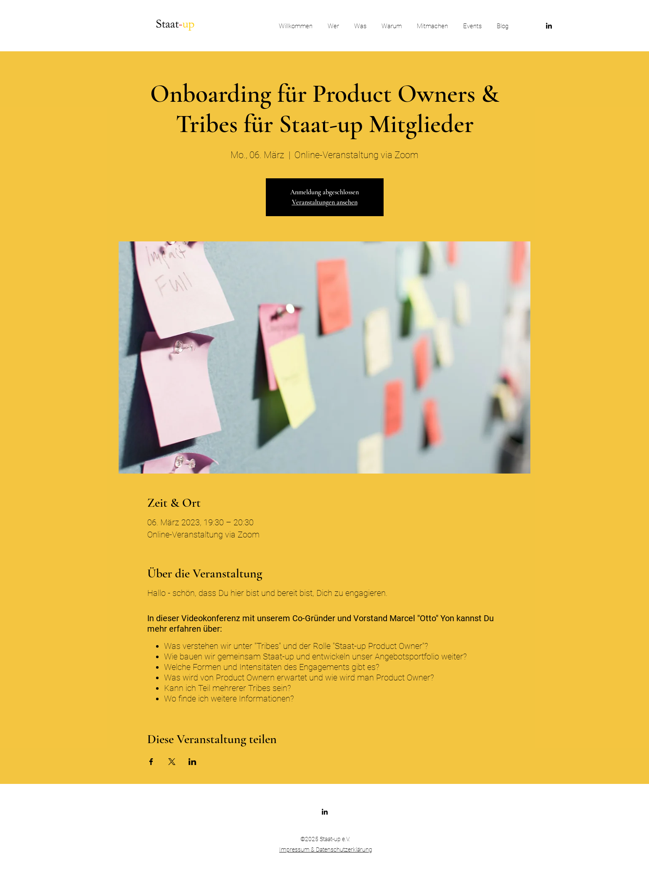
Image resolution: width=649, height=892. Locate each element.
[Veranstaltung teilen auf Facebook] (151, 761)
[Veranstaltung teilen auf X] (172, 761)
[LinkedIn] (549, 25)
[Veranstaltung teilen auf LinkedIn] (192, 761)
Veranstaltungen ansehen (325, 202)
